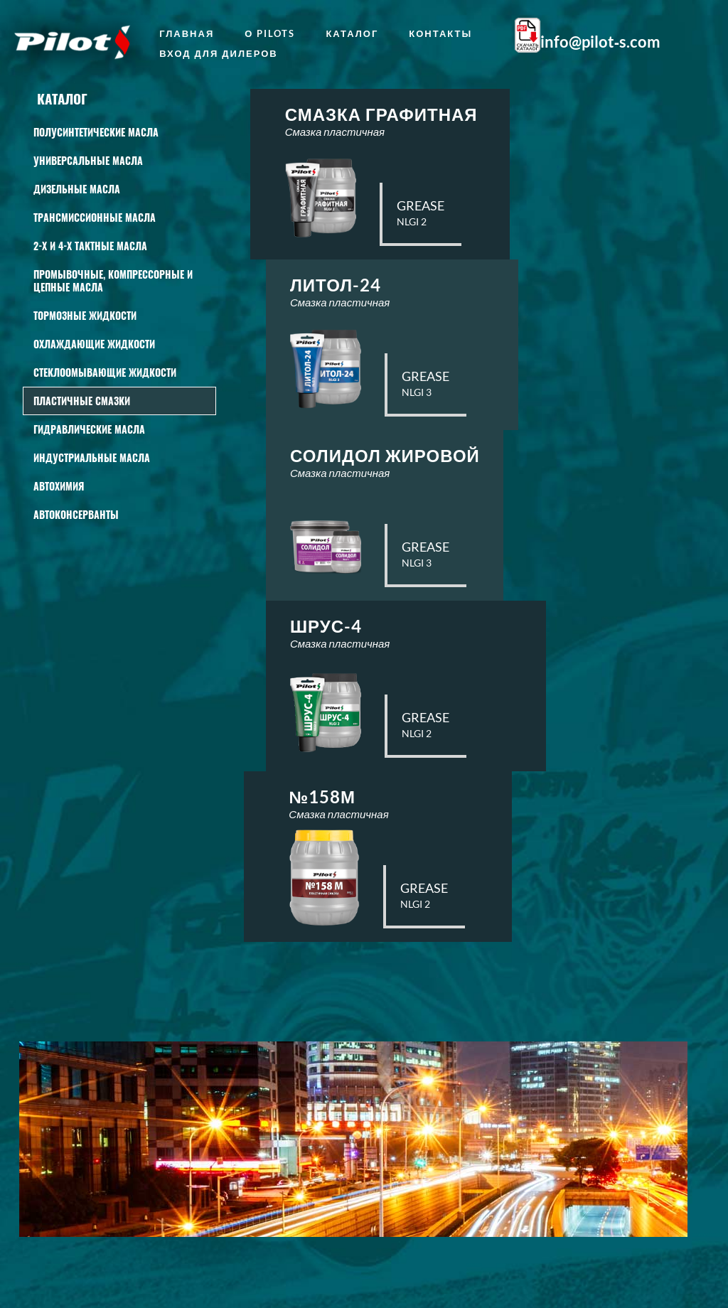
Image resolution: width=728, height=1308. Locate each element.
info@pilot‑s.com (600, 42)
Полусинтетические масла (96, 131)
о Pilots (270, 33)
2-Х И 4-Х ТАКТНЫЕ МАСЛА (90, 245)
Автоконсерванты (76, 514)
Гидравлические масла (89, 429)
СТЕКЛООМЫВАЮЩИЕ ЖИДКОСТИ (104, 372)
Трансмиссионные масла (94, 217)
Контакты (440, 33)
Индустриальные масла (91, 457)
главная (186, 33)
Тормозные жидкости (84, 315)
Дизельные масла (76, 188)
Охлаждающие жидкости (94, 343)
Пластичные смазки (81, 400)
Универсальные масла (88, 160)
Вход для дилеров (218, 53)
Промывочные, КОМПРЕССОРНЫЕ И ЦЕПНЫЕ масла (113, 280)
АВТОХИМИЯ (58, 485)
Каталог (352, 33)
